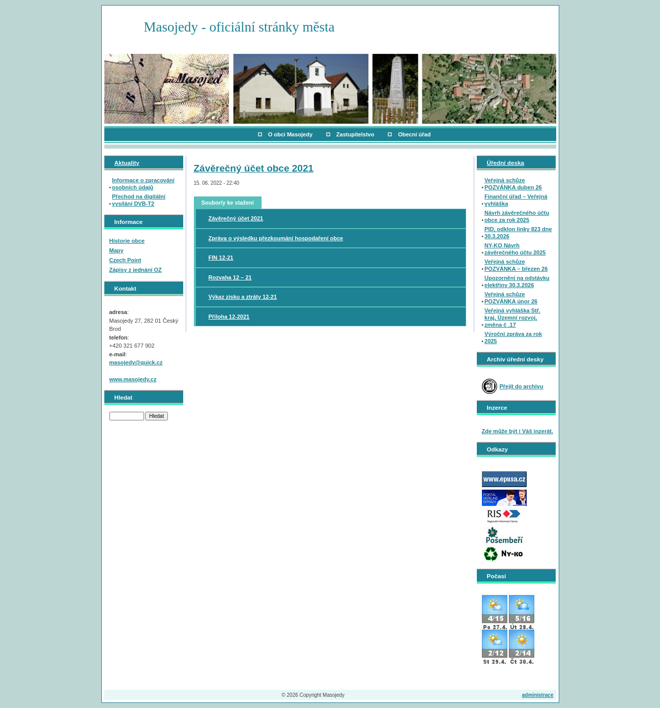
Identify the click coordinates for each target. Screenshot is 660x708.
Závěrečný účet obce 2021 (254, 168)
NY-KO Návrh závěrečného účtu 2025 (515, 249)
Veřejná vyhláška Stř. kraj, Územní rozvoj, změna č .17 (512, 317)
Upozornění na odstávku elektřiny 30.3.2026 (517, 281)
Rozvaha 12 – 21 (230, 277)
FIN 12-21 (221, 257)
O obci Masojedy (290, 134)
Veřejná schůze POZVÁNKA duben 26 (513, 183)
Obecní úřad (414, 134)
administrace (538, 695)
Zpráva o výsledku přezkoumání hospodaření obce (276, 238)
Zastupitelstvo (355, 134)
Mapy (116, 250)
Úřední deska (505, 162)
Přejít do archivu (521, 386)
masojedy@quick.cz (136, 362)
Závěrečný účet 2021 (236, 218)
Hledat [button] (156, 416)
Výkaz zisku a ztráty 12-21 (243, 297)
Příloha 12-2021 (229, 317)
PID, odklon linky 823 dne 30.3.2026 (518, 232)
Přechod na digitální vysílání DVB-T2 (138, 200)
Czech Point (125, 260)
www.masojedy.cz (133, 379)
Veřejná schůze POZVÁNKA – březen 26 (516, 265)
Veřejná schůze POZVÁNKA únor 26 (510, 297)
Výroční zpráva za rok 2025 (513, 337)
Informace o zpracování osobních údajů (143, 183)
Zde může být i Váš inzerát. (518, 431)
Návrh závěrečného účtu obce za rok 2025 (516, 216)
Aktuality (126, 162)
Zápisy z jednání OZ (135, 270)
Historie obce (127, 241)
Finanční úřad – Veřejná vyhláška (516, 200)
